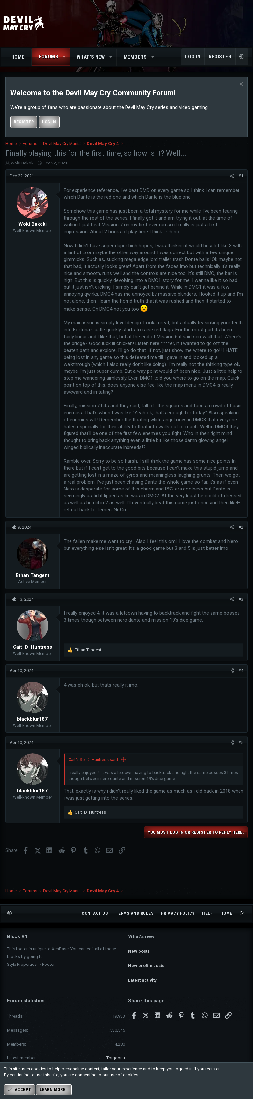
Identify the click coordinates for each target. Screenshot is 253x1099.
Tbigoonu (115, 1057)
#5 (241, 742)
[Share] (231, 176)
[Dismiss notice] (240, 84)
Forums (48, 57)
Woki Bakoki (23, 163)
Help (207, 925)
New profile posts (146, 971)
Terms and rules (135, 925)
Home (18, 57)
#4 (241, 670)
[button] (64, 56)
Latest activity (142, 983)
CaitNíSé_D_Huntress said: (94, 759)
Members (135, 57)
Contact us (95, 925)
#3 (241, 599)
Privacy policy (178, 925)
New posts (139, 959)
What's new (91, 57)
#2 (241, 527)
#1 (241, 175)
